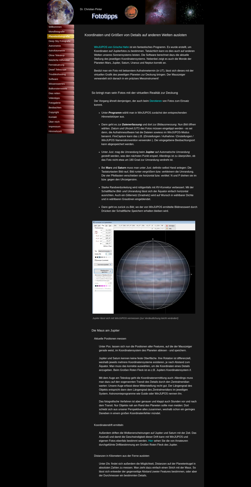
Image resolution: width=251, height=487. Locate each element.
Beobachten (55, 107)
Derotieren (156, 101)
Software (53, 79)
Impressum (55, 126)
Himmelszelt (55, 131)
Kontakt (53, 117)
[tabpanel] (138, 35)
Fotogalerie (55, 102)
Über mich (54, 121)
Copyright (54, 112)
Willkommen (55, 27)
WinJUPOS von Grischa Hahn (111, 47)
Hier (151, 440)
